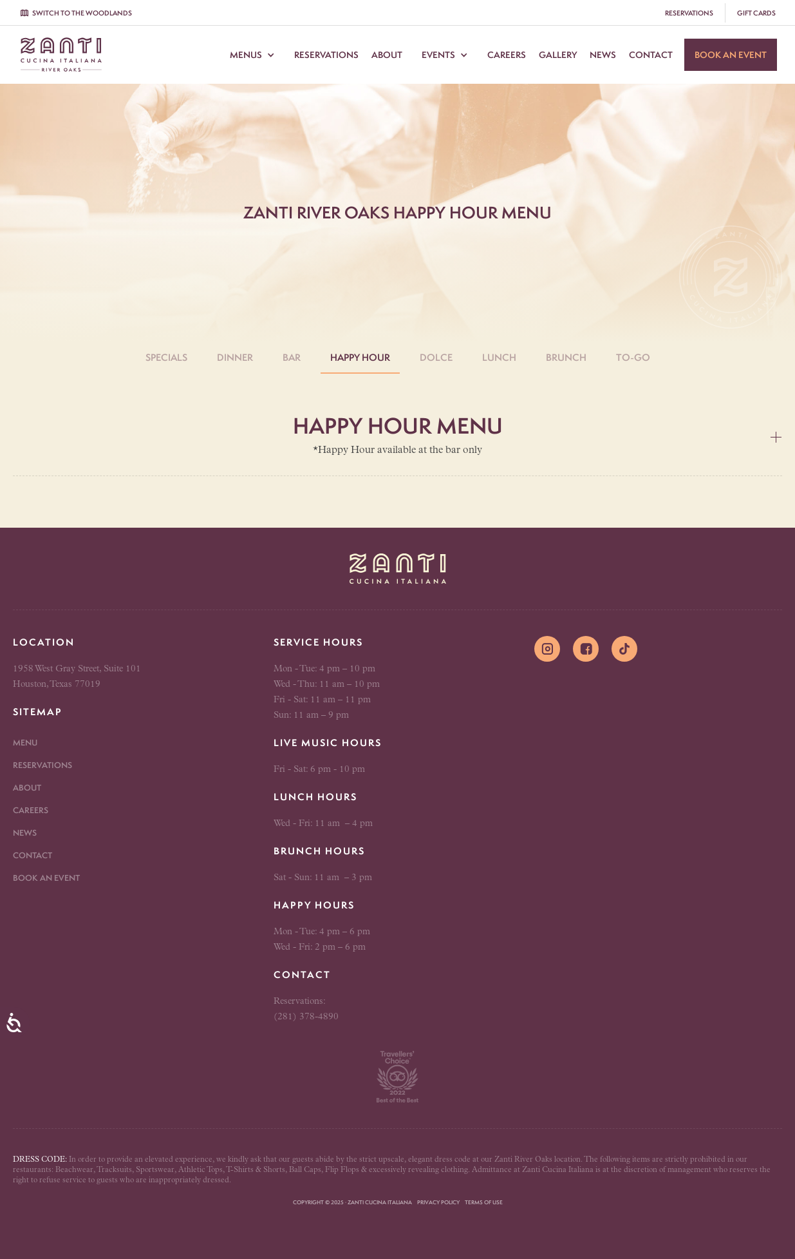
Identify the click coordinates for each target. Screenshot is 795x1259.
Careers (506, 55)
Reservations (326, 55)
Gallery (558, 55)
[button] (252, 55)
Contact (651, 55)
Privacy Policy (438, 1202)
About (386, 55)
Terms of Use (484, 1202)
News (603, 55)
